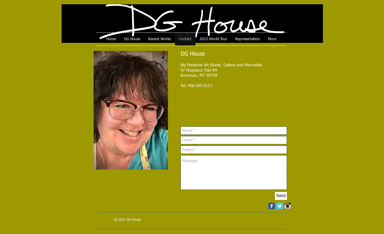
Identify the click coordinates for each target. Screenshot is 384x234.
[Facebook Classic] (271, 206)
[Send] (281, 196)
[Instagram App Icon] (287, 206)
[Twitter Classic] (279, 206)
